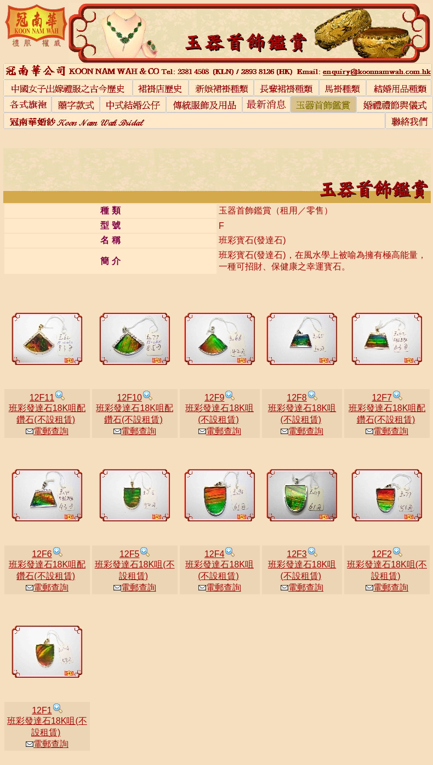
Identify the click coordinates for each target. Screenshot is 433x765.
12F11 (42, 397)
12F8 (296, 397)
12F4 (214, 554)
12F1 (42, 710)
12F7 (381, 397)
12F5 (129, 554)
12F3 (296, 554)
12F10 (129, 397)
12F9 (214, 397)
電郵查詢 (47, 431)
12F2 (381, 554)
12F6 (42, 554)
